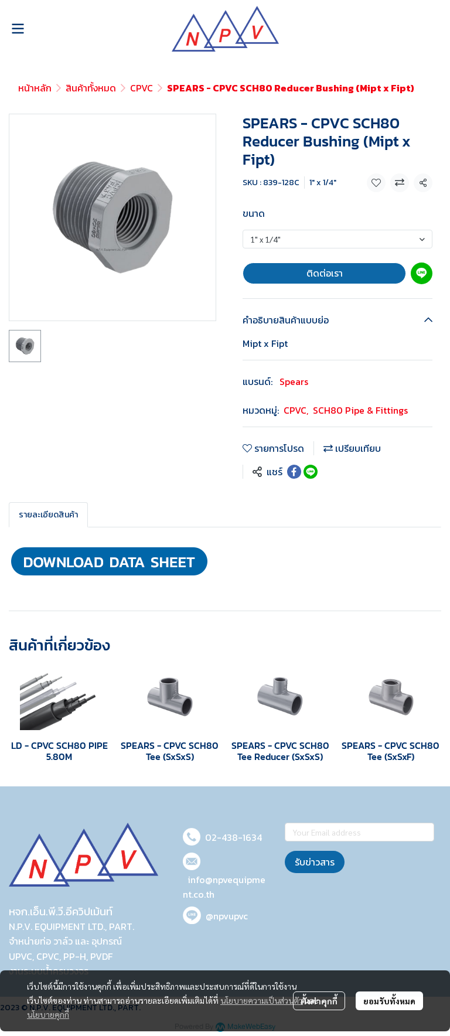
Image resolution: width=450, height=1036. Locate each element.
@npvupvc (227, 916)
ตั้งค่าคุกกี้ (319, 1001)
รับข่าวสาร (315, 862)
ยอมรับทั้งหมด (389, 1001)
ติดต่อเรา (324, 273)
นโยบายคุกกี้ (48, 1014)
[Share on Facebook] (294, 472)
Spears (293, 381)
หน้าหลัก (35, 88)
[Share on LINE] (311, 472)
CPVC (141, 88)
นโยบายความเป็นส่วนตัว (261, 1000)
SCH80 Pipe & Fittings (360, 410)
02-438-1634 (233, 837)
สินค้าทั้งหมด (91, 88)
